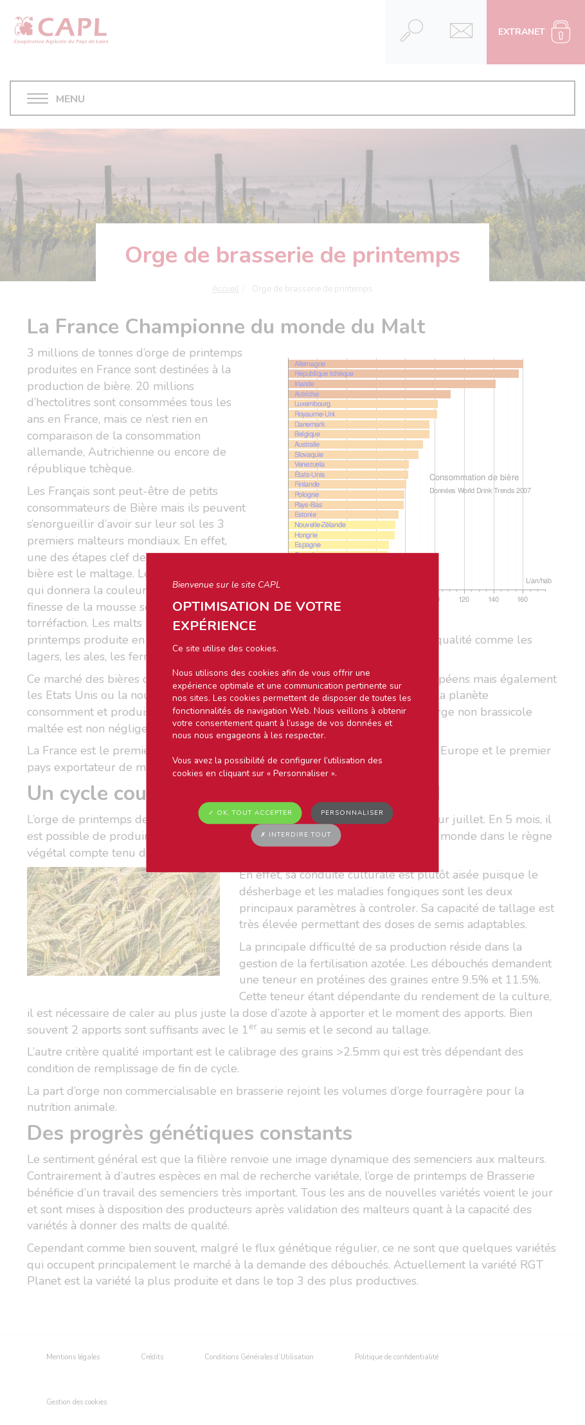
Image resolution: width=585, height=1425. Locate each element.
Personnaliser (352, 812)
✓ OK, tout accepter (250, 812)
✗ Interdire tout (295, 835)
